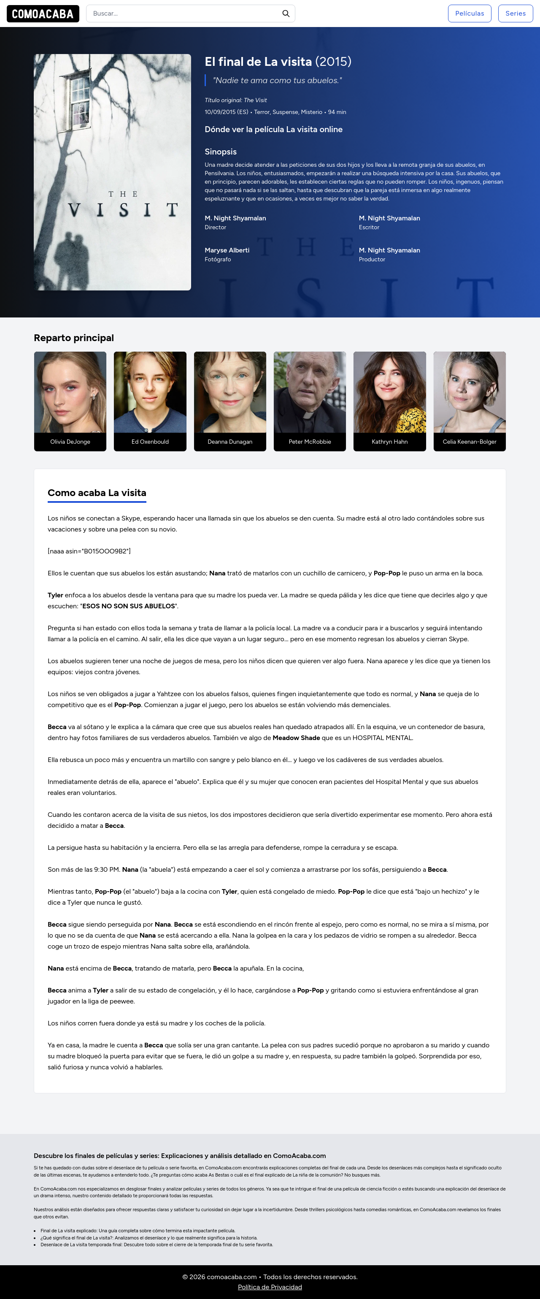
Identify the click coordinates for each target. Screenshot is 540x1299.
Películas (469, 13)
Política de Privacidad (270, 1287)
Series (515, 13)
